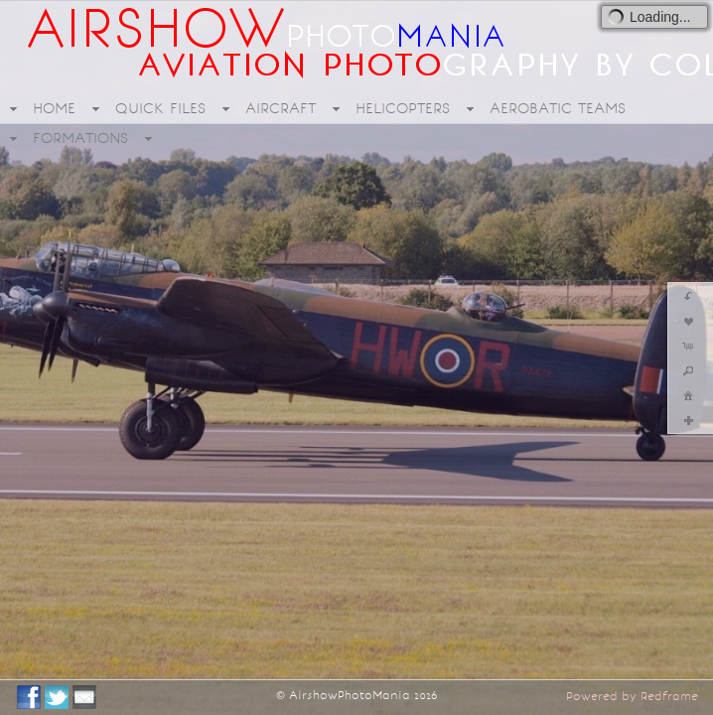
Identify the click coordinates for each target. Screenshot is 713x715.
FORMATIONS (80, 138)
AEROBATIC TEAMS (558, 108)
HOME (54, 108)
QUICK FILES (160, 108)
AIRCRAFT (280, 108)
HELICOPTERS (403, 108)
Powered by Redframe (632, 696)
